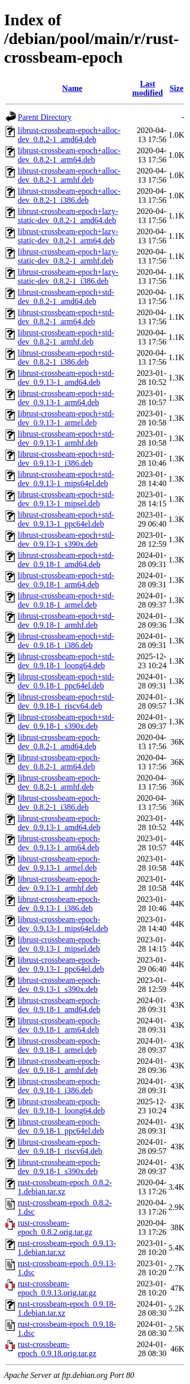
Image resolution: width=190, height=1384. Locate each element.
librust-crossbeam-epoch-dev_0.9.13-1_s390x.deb (59, 984)
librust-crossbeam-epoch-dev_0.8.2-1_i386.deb (59, 802)
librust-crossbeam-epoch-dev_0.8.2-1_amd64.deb (59, 742)
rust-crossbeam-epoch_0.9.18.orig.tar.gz (57, 1349)
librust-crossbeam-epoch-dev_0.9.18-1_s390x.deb (59, 1167)
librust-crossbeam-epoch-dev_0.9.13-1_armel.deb (59, 863)
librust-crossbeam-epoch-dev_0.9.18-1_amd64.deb (59, 1005)
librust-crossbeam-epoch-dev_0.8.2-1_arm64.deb (59, 762)
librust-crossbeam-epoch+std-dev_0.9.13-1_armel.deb (66, 418)
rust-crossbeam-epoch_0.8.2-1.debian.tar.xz (65, 1187)
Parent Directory (44, 117)
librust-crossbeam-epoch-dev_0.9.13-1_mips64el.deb (63, 924)
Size (176, 88)
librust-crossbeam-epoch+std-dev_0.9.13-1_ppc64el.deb (66, 519)
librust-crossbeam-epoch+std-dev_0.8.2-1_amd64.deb (66, 297)
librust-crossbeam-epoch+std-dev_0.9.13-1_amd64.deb (66, 377)
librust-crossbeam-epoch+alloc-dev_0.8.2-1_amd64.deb (69, 135)
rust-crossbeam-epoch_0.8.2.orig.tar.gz (55, 1227)
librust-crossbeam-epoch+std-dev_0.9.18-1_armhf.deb (66, 620)
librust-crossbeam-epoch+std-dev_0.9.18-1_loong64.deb (66, 661)
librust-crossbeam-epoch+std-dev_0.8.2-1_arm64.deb (66, 317)
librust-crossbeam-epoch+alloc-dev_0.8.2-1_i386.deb (69, 195)
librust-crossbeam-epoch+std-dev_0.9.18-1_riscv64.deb (66, 701)
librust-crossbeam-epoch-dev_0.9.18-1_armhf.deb (59, 1065)
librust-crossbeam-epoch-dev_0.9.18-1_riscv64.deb (60, 1146)
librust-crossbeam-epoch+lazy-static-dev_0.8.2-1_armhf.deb (68, 256)
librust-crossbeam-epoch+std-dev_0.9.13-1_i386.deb (66, 458)
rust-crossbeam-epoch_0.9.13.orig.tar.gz (57, 1288)
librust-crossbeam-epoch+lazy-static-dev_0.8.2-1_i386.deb (68, 276)
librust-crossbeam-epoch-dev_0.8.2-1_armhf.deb (59, 782)
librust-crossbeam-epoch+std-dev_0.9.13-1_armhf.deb (66, 438)
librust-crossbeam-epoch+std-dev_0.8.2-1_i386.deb (66, 357)
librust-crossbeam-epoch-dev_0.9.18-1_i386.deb (59, 1086)
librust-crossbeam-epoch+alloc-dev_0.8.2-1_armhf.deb (69, 175)
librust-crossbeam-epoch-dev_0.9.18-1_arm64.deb (59, 1025)
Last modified (147, 88)
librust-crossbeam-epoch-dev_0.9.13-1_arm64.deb (59, 843)
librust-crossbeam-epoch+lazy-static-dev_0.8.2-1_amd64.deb (68, 216)
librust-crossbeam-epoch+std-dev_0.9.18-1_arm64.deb (66, 580)
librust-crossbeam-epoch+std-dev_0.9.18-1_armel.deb (66, 600)
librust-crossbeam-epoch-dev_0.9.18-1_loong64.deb (61, 1106)
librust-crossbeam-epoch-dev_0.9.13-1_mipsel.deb (59, 944)
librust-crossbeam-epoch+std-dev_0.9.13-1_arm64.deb (66, 398)
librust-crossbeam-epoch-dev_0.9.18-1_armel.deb (59, 1045)
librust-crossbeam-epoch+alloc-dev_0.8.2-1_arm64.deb (69, 155)
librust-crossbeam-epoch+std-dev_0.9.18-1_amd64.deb (66, 560)
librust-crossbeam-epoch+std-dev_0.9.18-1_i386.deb (66, 641)
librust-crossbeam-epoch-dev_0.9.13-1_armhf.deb (59, 883)
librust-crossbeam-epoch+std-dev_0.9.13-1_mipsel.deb (66, 499)
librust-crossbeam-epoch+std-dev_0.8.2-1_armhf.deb (66, 337)
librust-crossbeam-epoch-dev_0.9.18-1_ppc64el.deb (61, 1126)
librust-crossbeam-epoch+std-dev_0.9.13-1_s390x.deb (66, 539)
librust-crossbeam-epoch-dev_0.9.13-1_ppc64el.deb (61, 964)
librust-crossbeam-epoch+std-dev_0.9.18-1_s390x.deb (66, 721)
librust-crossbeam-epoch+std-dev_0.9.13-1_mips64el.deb (66, 479)
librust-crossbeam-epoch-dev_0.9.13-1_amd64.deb (59, 823)
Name (72, 88)
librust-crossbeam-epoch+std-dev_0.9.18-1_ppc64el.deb (66, 681)
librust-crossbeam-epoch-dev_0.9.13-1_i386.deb (59, 904)
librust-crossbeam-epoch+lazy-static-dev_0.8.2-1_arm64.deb (68, 236)
